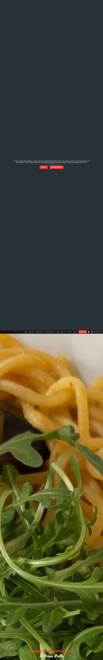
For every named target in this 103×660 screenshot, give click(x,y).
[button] (98, 332)
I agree (44, 167)
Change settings (56, 167)
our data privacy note (51, 164)
